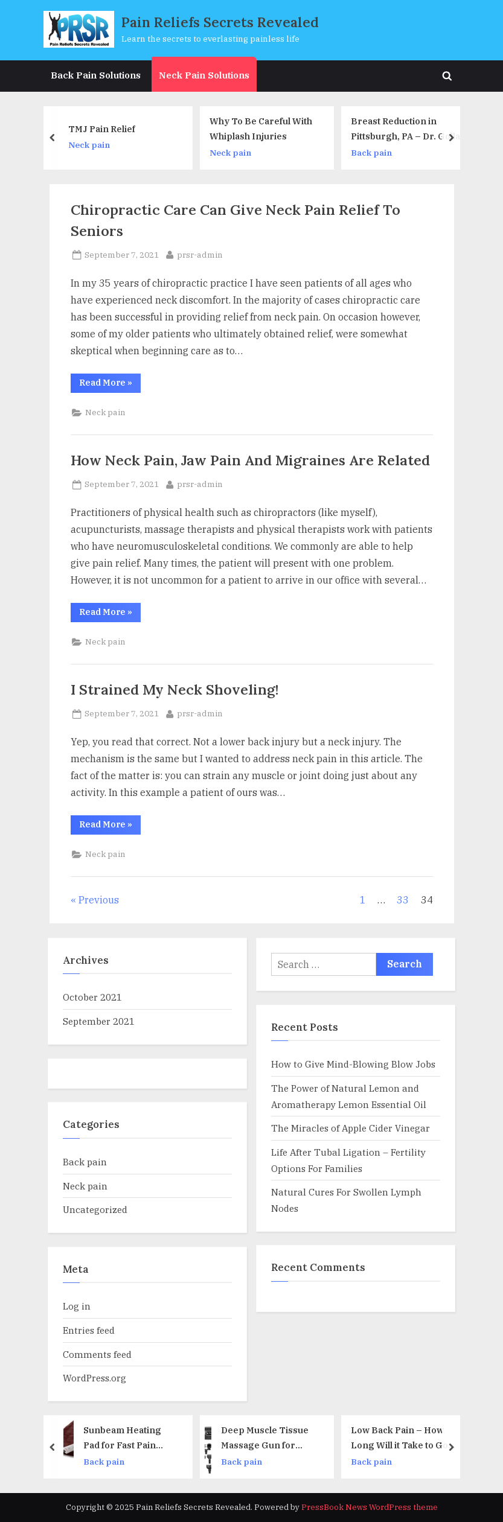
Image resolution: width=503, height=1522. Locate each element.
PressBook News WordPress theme (369, 1507)
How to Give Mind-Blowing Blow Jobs (353, 1064)
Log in (77, 1306)
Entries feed (89, 1330)
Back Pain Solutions (96, 75)
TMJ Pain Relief (106, 128)
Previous (98, 900)
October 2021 (92, 997)
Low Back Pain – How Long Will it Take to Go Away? (404, 1438)
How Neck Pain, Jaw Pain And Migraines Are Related (250, 460)
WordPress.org (94, 1378)
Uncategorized (95, 1209)
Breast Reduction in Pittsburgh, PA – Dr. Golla (410, 128)
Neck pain (94, 144)
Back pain (376, 152)
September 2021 (99, 1021)
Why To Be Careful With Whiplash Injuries (265, 128)
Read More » (110, 385)
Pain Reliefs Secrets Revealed (220, 22)
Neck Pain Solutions (204, 75)
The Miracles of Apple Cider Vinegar (350, 1128)
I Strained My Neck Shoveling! (175, 689)
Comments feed (97, 1354)
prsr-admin (200, 254)
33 (403, 900)
